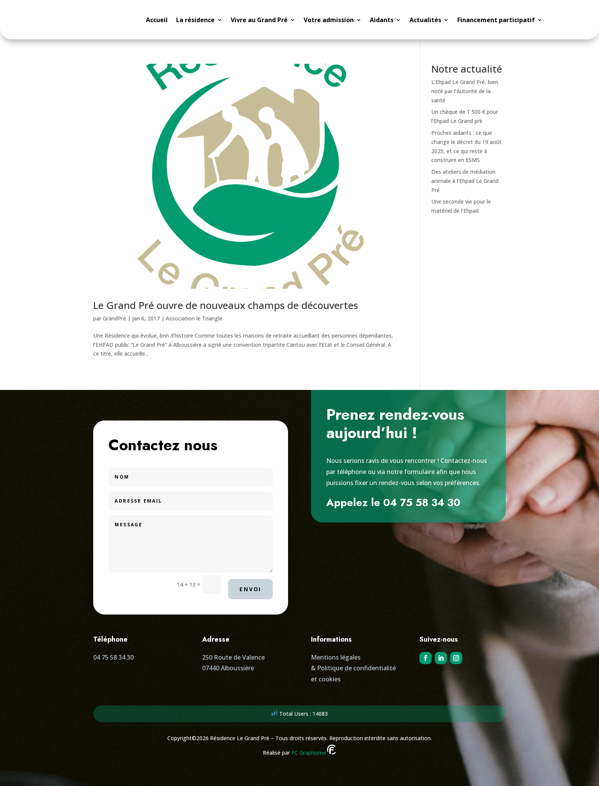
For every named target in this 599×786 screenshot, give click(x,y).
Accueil (157, 20)
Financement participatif (496, 20)
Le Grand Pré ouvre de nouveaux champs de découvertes (225, 303)
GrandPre (114, 316)
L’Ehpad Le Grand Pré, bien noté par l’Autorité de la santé (464, 89)
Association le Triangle (194, 316)
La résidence (195, 20)
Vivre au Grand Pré (259, 20)
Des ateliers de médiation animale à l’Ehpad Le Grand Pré (465, 178)
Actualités (425, 20)
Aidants (381, 20)
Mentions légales (336, 655)
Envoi (250, 586)
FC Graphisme (314, 750)
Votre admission (329, 20)
